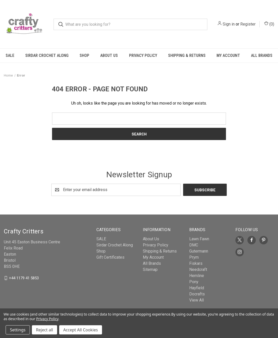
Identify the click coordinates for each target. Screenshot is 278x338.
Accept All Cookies (80, 330)
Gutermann (198, 251)
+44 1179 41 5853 (24, 278)
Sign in (229, 24)
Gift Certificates (110, 257)
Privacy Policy (143, 55)
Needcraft (198, 269)
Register (248, 24)
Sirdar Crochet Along (47, 55)
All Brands (261, 55)
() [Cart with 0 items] (269, 24)
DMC (193, 245)
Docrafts (197, 294)
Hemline (196, 275)
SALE (10, 55)
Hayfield (196, 287)
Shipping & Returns (187, 55)
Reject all (44, 330)
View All (196, 300)
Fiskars (196, 263)
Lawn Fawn (199, 238)
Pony (193, 281)
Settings (18, 330)
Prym (194, 257)
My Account (228, 55)
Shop (84, 55)
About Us (109, 55)
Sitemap (150, 269)
